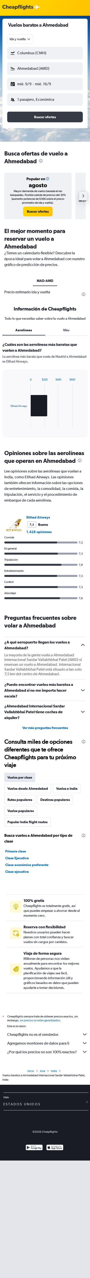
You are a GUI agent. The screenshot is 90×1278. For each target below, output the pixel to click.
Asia (42, 1071)
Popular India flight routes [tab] (27, 822)
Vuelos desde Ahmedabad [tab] (27, 788)
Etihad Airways (38, 517)
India (54, 1071)
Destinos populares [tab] (55, 800)
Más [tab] (66, 330)
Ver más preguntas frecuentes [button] (45, 728)
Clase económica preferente (26, 865)
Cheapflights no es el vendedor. (47, 1034)
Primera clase (15, 851)
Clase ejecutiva (17, 872)
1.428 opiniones (39, 532)
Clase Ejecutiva (17, 858)
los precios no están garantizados (40, 1020)
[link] (38, 211)
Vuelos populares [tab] (20, 811)
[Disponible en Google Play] (34, 1148)
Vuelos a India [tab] (67, 788)
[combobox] (20, 39)
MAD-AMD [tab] (45, 281)
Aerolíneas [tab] (23, 330)
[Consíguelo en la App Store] (55, 1148)
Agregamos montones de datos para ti (47, 1043)
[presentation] (41, 161)
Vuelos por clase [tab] (19, 777)
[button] (45, 53)
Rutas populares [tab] (19, 800)
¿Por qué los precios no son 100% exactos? (47, 1052)
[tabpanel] (45, 391)
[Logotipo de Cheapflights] (17, 7)
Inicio (30, 1071)
